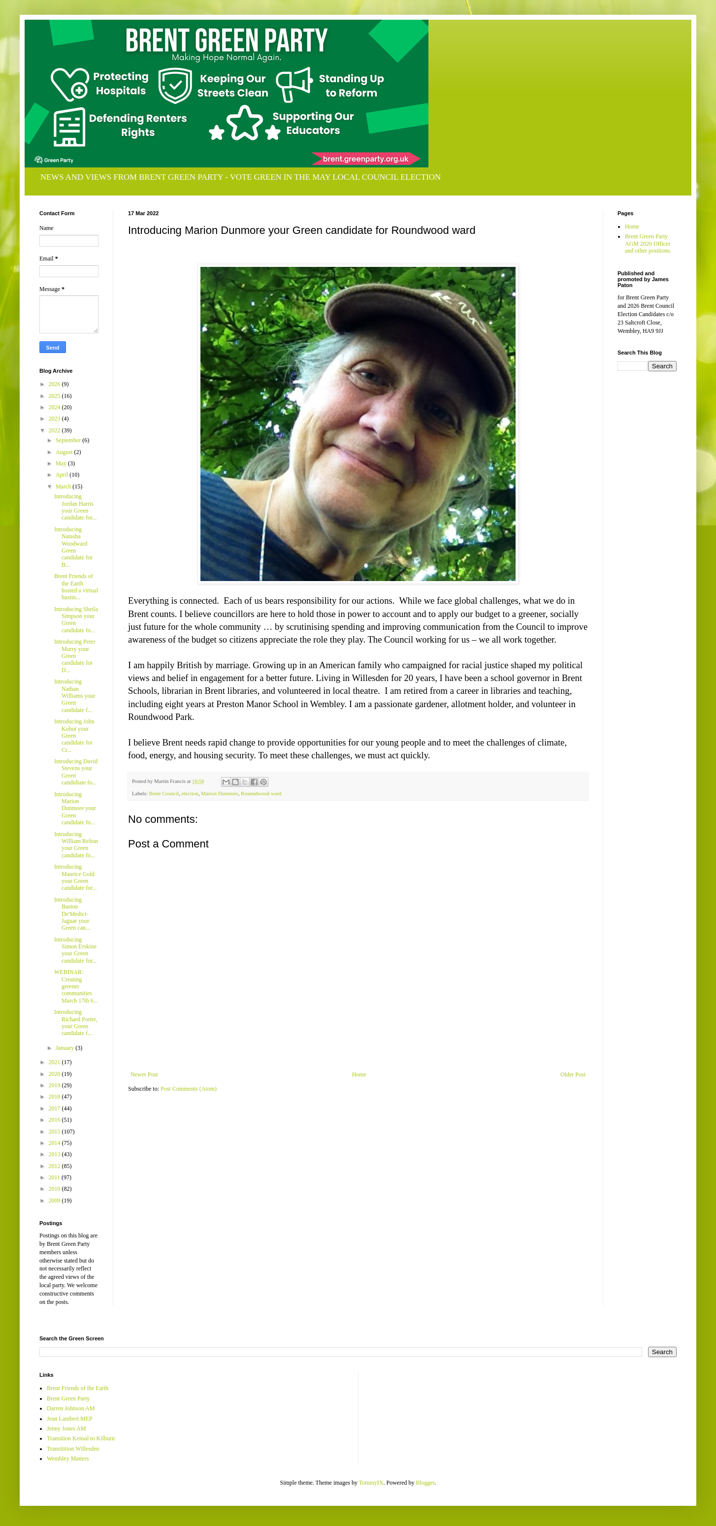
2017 (55, 1108)
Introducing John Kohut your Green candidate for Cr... (74, 735)
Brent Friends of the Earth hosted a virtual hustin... (76, 587)
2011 (55, 1177)
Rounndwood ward (261, 793)
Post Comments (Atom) (189, 1088)
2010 (55, 1188)
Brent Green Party (68, 1398)
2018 (55, 1096)
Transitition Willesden (73, 1448)
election (190, 793)
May (62, 463)
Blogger (425, 1482)
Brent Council (164, 793)
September (69, 440)
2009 (55, 1200)
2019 (55, 1085)
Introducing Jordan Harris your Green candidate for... (75, 507)
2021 (55, 1062)
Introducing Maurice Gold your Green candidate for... (75, 877)
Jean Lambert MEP (70, 1418)
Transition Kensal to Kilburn (81, 1438)
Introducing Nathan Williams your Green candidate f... (75, 696)
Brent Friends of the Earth (77, 1388)
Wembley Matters (68, 1458)
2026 (55, 384)
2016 (55, 1119)
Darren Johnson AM (71, 1408)
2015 (55, 1131)
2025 (55, 395)
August (65, 452)
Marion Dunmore (219, 793)
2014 (55, 1142)
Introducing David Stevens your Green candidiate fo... (76, 772)
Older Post (573, 1074)
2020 (55, 1074)
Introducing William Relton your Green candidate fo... (76, 845)
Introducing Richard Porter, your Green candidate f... (76, 1022)
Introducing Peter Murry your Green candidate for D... (75, 656)
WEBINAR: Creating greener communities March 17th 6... (76, 986)
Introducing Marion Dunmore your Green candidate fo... (75, 808)
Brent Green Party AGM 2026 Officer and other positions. (648, 243)
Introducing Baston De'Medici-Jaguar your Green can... (72, 914)
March (64, 486)
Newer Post (144, 1074)
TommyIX (371, 1482)
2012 (55, 1166)
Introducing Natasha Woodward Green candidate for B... (73, 547)
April (62, 474)
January (65, 1047)
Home (359, 1074)
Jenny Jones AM (66, 1428)
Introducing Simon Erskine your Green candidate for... (75, 950)
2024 (55, 407)
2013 (55, 1154)
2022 (55, 430)
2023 (55, 418)
